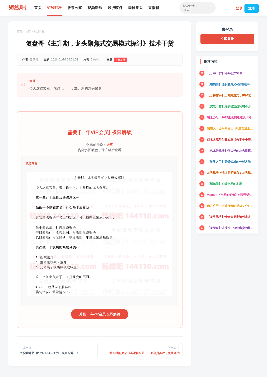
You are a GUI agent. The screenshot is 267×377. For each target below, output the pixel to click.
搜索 (186, 10)
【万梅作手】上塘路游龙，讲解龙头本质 (231, 95)
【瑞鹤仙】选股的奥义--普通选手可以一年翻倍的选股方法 (231, 84)
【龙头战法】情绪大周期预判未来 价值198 (231, 217)
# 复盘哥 (120, 59)
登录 (238, 8)
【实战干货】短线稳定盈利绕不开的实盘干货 (231, 106)
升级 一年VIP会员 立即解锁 (99, 314)
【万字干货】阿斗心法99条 (224, 73)
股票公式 (74, 8)
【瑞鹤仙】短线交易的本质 (224, 183)
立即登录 (227, 39)
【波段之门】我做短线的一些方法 (229, 161)
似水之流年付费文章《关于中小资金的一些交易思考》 (231, 139)
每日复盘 (135, 8)
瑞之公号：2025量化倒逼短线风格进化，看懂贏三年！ (231, 117)
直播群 (153, 8)
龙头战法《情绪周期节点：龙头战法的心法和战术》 (231, 172)
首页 (38, 8)
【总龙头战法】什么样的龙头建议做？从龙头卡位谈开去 (231, 150)
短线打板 (54, 8)
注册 (251, 8)
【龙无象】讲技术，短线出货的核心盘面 (231, 228)
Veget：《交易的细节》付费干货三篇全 (231, 194)
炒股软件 (115, 8)
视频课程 (94, 8)
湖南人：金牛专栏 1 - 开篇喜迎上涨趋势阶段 (231, 128)
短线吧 (17, 7)
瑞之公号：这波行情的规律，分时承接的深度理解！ (231, 205)
